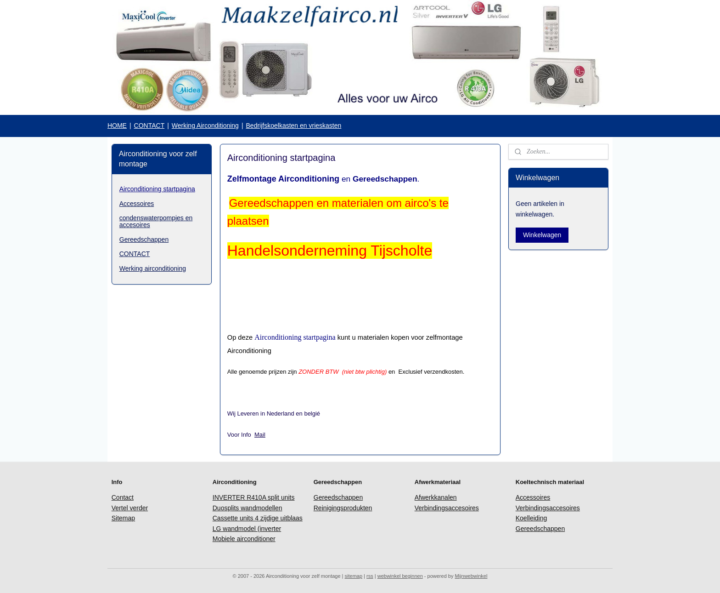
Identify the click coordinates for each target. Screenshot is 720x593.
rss (369, 576)
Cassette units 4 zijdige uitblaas (258, 518)
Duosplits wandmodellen (247, 508)
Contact (123, 497)
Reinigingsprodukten (343, 508)
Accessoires (136, 203)
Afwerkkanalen (436, 497)
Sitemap (123, 518)
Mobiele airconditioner (244, 538)
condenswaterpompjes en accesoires (156, 221)
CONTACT (149, 125)
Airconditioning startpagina (157, 189)
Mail (259, 434)
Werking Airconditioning (205, 125)
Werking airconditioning (152, 268)
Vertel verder (130, 508)
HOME (117, 125)
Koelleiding (531, 518)
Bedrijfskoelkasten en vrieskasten (294, 125)
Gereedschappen (144, 239)
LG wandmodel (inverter (247, 528)
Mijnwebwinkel (471, 576)
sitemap (354, 576)
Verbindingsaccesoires (447, 508)
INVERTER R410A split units (254, 497)
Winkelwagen (542, 235)
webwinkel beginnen (400, 576)
